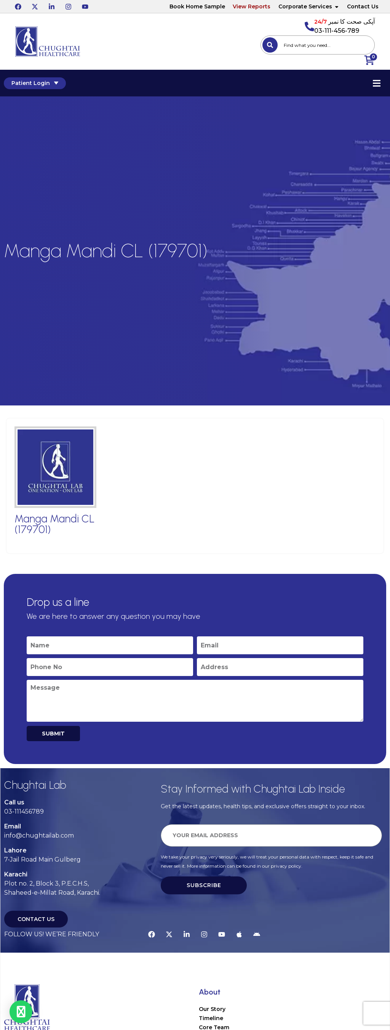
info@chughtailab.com (39, 835)
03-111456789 (24, 811)
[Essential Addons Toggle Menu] (376, 83)
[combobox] (318, 44)
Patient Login (34, 83)
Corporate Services (308, 6)
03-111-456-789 (336, 30)
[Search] (270, 45)
